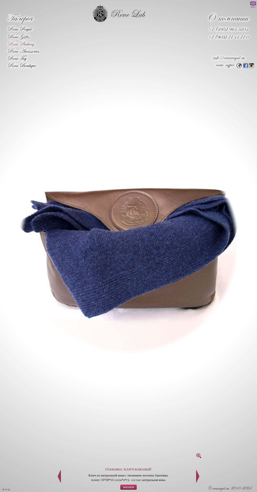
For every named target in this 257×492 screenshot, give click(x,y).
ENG (253, 4)
